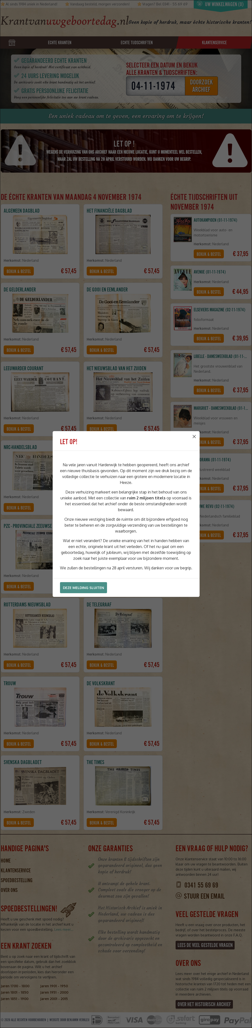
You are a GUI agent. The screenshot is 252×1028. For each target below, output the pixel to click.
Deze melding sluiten (83, 588)
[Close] (194, 436)
